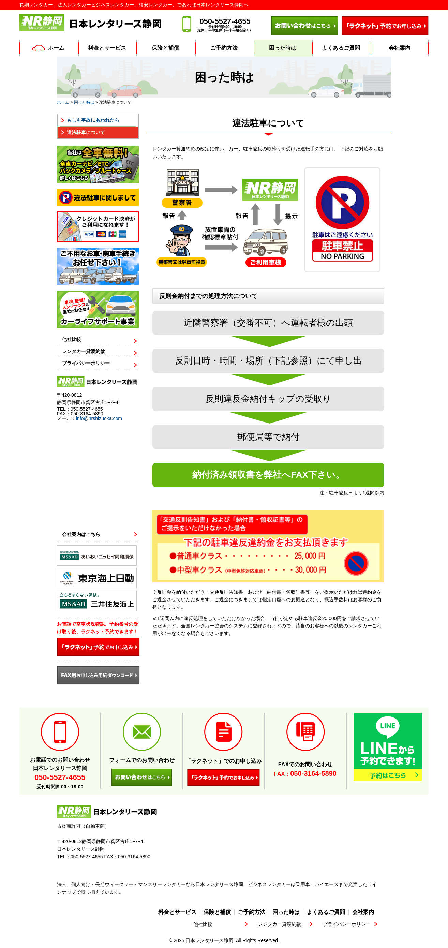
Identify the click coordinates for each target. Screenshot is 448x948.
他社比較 (71, 339)
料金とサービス (107, 48)
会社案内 (399, 48)
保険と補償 (165, 48)
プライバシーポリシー (86, 363)
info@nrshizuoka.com (99, 418)
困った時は (282, 48)
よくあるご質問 (341, 48)
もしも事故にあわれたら (93, 120)
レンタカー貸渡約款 (83, 351)
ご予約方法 (224, 48)
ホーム (48, 48)
